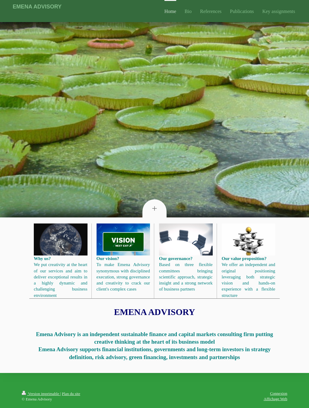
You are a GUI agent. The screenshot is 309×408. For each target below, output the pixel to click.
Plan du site (71, 393)
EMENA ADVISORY (37, 7)
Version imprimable (41, 393)
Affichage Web (275, 399)
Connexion (278, 393)
